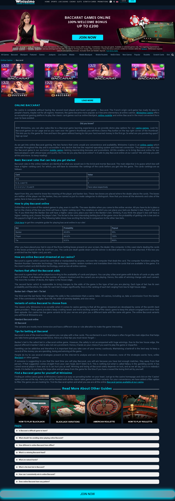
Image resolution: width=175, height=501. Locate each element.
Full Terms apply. (112, 51)
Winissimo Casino (144, 113)
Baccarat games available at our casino (125, 382)
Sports (54, 4)
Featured (33, 55)
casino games (142, 128)
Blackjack (24, 55)
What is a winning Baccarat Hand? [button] (30, 452)
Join (132, 3)
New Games (127, 55)
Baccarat (14, 55)
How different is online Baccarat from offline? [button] (35, 445)
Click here (19, 222)
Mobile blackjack (85, 55)
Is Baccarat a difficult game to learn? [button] (32, 431)
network (144, 49)
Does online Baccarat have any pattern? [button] (33, 482)
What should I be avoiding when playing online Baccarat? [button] (39, 438)
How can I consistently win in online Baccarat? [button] (35, 474)
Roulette (147, 55)
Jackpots (52, 55)
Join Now (87, 494)
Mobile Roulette (102, 55)
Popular (137, 55)
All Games (5, 55)
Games (42, 55)
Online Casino (6, 60)
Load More (87, 100)
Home (47, 4)
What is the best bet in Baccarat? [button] (30, 467)
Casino (73, 4)
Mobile (71, 55)
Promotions (102, 4)
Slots (79, 4)
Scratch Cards (89, 4)
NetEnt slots (115, 55)
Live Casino (63, 4)
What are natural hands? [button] (27, 460)
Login (124, 3)
